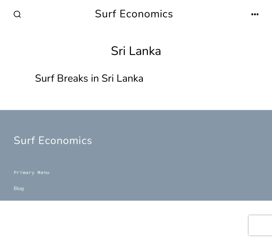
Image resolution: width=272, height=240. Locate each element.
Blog (19, 188)
